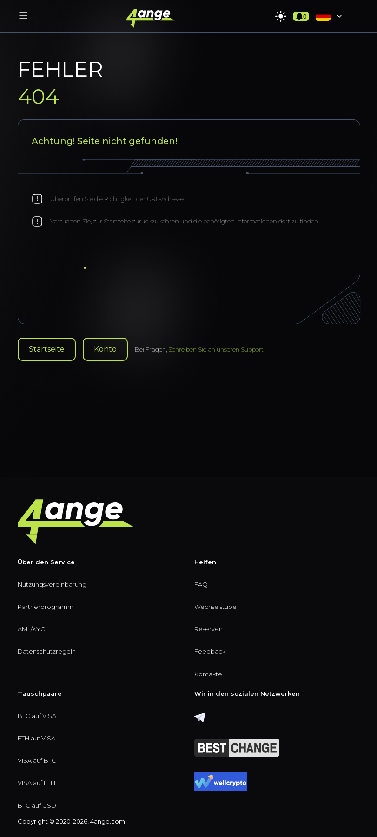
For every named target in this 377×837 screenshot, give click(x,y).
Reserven (208, 629)
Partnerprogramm (45, 606)
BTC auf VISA (37, 715)
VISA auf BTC (37, 760)
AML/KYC (31, 629)
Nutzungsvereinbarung (52, 584)
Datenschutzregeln (47, 651)
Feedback (209, 651)
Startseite (47, 349)
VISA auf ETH (36, 782)
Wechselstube (215, 606)
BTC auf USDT (39, 805)
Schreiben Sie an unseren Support (216, 349)
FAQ (201, 584)
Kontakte (208, 674)
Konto (105, 349)
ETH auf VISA (36, 738)
